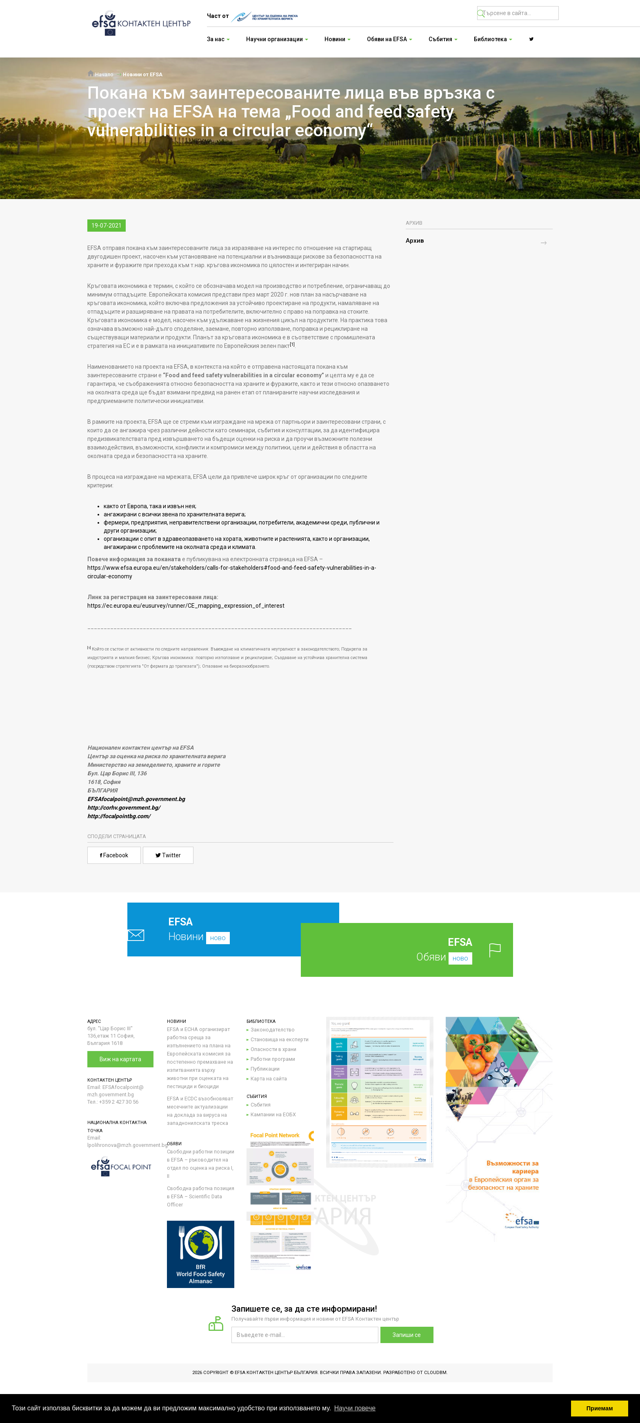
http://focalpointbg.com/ (118, 816)
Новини (214, 929)
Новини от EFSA (142, 74)
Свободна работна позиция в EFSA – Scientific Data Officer (200, 1196)
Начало (100, 74)
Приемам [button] (600, 1408)
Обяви (419, 949)
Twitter (168, 855)
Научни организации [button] (277, 39)
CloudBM (435, 1372)
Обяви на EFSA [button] (389, 39)
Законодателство (273, 1030)
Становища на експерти (280, 1039)
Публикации (265, 1069)
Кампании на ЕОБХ (273, 1114)
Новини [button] (337, 39)
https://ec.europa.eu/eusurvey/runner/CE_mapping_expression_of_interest (185, 605)
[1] (292, 344)
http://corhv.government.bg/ (123, 807)
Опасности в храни (273, 1049)
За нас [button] (218, 39)
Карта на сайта (269, 1079)
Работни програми (273, 1059)
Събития (261, 1105)
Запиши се (407, 1335)
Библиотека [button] (493, 39)
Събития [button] (443, 39)
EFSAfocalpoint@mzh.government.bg (136, 799)
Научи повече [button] (355, 1408)
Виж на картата (120, 1059)
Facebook (114, 855)
